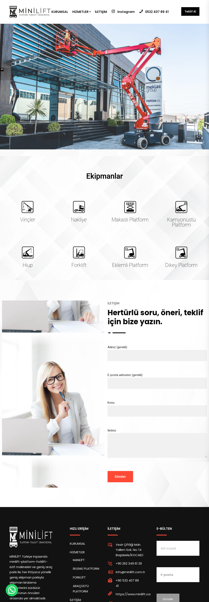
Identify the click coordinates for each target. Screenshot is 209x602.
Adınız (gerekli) (157, 351)
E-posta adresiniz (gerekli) (157, 379)
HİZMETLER (80, 12)
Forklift (79, 265)
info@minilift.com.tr (130, 572)
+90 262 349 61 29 (129, 563)
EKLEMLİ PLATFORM (86, 568)
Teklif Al (190, 11)
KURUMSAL (59, 12)
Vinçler (27, 220)
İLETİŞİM (101, 12)
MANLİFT (79, 560)
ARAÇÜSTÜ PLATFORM (81, 588)
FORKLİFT (79, 577)
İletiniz (157, 447)
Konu (157, 407)
